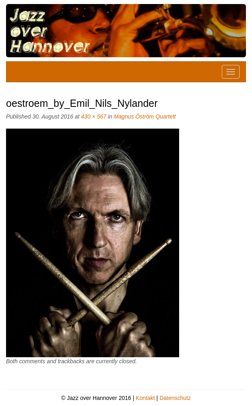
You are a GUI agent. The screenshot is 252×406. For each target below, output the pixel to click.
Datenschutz (175, 398)
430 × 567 (93, 116)
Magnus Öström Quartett (145, 116)
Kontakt (145, 398)
